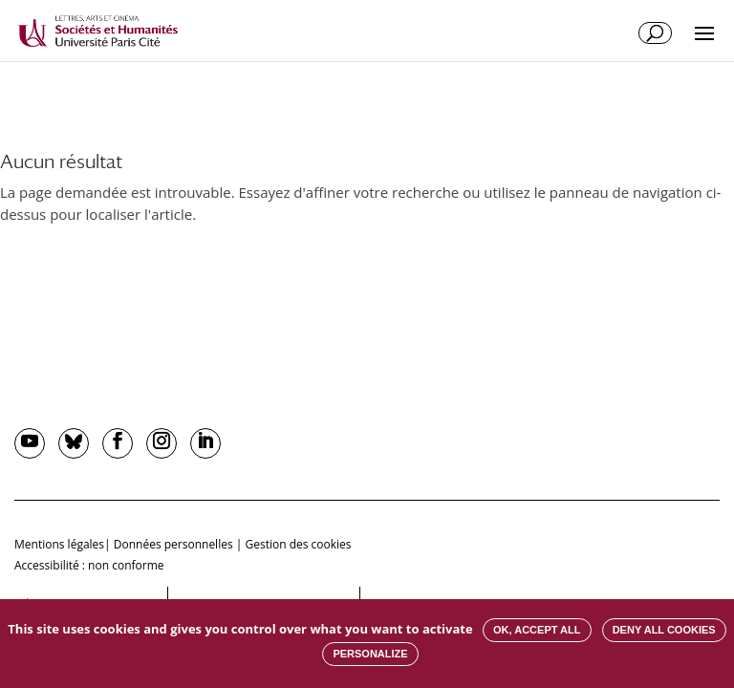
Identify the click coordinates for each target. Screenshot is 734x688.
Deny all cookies (664, 629)
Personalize (370, 653)
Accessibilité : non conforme (89, 565)
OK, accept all (536, 629)
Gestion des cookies (298, 544)
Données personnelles (173, 544)
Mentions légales (59, 544)
